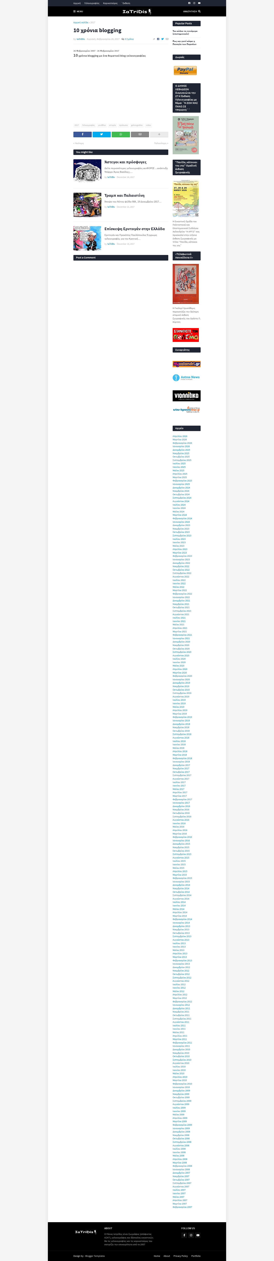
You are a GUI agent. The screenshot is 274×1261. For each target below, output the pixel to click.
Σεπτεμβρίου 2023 (182, 535)
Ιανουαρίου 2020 (181, 679)
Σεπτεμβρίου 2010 (182, 1059)
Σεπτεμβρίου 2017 (182, 775)
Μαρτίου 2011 (180, 1039)
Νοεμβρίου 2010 (181, 1052)
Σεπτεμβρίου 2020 (182, 651)
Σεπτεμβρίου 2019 (182, 693)
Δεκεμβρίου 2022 (181, 562)
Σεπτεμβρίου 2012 (182, 977)
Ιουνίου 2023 (179, 542)
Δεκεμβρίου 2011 (181, 1008)
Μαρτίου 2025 (180, 477)
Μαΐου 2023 (178, 545)
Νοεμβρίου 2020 (181, 645)
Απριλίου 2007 (180, 1200)
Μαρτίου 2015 (180, 874)
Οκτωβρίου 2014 (181, 891)
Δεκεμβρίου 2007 (181, 1172)
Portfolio (196, 1256)
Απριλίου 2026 (180, 436)
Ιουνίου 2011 (179, 1028)
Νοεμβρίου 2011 (181, 1011)
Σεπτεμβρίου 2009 (182, 1100)
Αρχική (77, 3)
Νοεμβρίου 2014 (181, 888)
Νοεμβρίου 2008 (181, 1135)
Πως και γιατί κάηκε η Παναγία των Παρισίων (184, 43)
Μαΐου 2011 (178, 1032)
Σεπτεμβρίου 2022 (182, 573)
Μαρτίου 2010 (180, 1080)
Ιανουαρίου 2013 (181, 963)
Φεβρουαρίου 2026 (182, 443)
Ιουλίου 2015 (179, 860)
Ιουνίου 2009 (179, 1111)
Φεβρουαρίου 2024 (182, 518)
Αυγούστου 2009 (181, 1104)
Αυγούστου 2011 (181, 1022)
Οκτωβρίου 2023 (181, 532)
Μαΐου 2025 (178, 470)
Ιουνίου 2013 (179, 946)
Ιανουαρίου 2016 (181, 840)
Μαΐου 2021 (178, 624)
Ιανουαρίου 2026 (181, 446)
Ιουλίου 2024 (179, 504)
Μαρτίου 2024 (180, 514)
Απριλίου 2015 (180, 871)
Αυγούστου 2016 (181, 819)
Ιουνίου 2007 (179, 1193)
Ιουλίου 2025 (179, 463)
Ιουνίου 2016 (179, 823)
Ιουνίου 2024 (179, 508)
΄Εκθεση (125, 3)
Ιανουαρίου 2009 (181, 1128)
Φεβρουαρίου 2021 (182, 634)
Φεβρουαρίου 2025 (182, 480)
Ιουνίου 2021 (179, 621)
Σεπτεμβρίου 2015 (182, 854)
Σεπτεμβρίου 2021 (182, 610)
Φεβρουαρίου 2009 (182, 1124)
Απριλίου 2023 (180, 549)
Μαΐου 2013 (178, 950)
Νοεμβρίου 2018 (181, 727)
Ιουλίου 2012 (179, 984)
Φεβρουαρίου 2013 (182, 960)
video (148, 125)
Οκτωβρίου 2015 (181, 850)
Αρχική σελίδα (80, 22)
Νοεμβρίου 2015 (181, 847)
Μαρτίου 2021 (180, 631)
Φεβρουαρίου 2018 (182, 758)
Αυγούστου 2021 (181, 614)
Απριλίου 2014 (180, 912)
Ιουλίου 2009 (179, 1107)
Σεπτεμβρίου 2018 (182, 734)
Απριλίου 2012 (180, 994)
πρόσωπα (123, 125)
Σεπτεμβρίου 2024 (182, 497)
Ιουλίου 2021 (179, 617)
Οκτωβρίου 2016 (181, 813)
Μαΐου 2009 (178, 1114)
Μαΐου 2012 (178, 991)
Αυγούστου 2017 (181, 778)
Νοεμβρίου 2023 (181, 528)
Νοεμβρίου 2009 (181, 1094)
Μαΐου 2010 (178, 1073)
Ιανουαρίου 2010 (181, 1087)
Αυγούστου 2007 (181, 1186)
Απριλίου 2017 (180, 792)
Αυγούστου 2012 (181, 980)
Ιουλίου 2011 (179, 1025)
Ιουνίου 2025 (179, 466)
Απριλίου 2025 (180, 473)
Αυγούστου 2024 (181, 501)
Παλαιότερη (160, 143)
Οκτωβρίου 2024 (181, 494)
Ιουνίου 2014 (179, 905)
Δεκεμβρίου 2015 (181, 843)
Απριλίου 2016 (180, 830)
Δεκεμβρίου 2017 (181, 765)
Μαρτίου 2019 (180, 713)
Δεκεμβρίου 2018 (181, 724)
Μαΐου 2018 (178, 748)
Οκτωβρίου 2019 (181, 689)
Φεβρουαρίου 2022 (182, 593)
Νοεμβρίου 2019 (181, 686)
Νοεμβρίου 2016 (181, 809)
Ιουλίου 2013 (179, 943)
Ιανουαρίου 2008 (181, 1169)
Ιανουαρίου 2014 (181, 922)
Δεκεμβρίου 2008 (181, 1131)
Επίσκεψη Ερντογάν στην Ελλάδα (134, 228)
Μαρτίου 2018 (180, 754)
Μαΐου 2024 (178, 511)
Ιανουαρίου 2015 (181, 881)
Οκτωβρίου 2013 (181, 933)
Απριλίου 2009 (180, 1118)
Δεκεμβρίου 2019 (181, 682)
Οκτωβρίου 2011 (181, 1015)
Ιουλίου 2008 (179, 1148)
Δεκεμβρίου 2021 (181, 600)
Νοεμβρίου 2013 (181, 929)
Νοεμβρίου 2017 (181, 768)
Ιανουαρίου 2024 (181, 521)
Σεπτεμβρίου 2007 (182, 1183)
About (167, 1256)
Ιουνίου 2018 (179, 744)
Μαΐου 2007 (178, 1196)
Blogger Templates (95, 1256)
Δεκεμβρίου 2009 (181, 1090)
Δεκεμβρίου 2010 (181, 1049)
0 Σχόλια (129, 39)
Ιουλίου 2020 (179, 658)
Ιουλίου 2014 (179, 902)
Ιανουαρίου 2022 (181, 597)
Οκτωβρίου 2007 (181, 1179)
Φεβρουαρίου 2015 (182, 878)
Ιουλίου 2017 (179, 782)
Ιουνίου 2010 (179, 1070)
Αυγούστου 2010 (181, 1063)
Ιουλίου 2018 (179, 741)
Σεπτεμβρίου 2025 (182, 460)
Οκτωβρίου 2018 (181, 730)
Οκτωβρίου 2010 (181, 1056)
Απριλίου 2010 (180, 1076)
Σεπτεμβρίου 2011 (182, 1018)
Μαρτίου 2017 (180, 795)
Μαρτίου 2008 (180, 1162)
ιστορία (112, 125)
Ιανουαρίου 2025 (181, 484)
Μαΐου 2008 (178, 1155)
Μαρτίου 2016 (180, 833)
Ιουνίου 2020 (179, 662)
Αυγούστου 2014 (181, 898)
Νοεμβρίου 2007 (181, 1176)
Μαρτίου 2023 (180, 552)
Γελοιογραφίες (91, 3)
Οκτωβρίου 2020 (181, 648)
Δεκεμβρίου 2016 (181, 806)
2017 (92, 22)
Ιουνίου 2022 (179, 583)
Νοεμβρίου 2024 (181, 490)
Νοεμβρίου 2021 (181, 604)
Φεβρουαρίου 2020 (182, 675)
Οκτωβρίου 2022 (181, 569)
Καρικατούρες (110, 3)
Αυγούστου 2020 (181, 655)
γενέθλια (102, 125)
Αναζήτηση (190, 11)
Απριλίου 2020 (180, 669)
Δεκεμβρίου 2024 (181, 487)
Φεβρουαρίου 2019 (182, 717)
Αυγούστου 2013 (181, 939)
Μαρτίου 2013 (180, 956)
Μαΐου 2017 (178, 789)
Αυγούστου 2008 (181, 1145)
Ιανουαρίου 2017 (181, 802)
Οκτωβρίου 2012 (181, 974)
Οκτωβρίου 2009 (181, 1097)
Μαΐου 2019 (178, 706)
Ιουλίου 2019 (179, 699)
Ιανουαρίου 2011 (181, 1045)
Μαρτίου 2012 (180, 998)
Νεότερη (79, 143)
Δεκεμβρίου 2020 (181, 641)
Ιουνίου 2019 (179, 703)
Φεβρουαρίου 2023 (182, 555)
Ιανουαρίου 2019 (181, 720)
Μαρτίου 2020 (180, 672)
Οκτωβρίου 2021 (181, 607)
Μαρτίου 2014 (180, 915)
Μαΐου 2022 (178, 586)
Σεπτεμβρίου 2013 (182, 936)
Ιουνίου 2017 (179, 785)
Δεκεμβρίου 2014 (181, 884)
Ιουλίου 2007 (179, 1189)
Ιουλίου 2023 (179, 539)
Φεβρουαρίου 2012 (182, 1001)
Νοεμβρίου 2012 (181, 970)
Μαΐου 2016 (178, 826)
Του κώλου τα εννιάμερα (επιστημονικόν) (185, 32)
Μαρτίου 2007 (180, 1203)
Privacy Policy (181, 1256)
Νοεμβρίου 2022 (181, 566)
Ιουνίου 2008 (179, 1152)
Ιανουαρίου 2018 (181, 761)
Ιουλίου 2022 (179, 580)
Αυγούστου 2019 (181, 696)
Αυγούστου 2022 (181, 576)
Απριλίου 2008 (180, 1159)
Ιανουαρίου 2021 (181, 638)
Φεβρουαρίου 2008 (182, 1165)
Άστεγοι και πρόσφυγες (125, 161)
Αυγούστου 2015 (181, 857)
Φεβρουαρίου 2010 (182, 1083)
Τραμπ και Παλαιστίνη (124, 195)
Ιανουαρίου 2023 (181, 559)
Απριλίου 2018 (180, 751)
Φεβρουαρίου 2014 (182, 919)
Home (157, 1256)
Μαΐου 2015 (178, 867)
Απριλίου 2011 (180, 1035)
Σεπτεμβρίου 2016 (182, 816)
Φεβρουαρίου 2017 (182, 799)
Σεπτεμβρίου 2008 (182, 1141)
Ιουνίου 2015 (179, 864)
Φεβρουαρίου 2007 (182, 1207)
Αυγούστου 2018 (181, 737)
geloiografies (137, 125)
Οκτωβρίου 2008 (181, 1138)
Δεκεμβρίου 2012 (181, 967)
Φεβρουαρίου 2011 (182, 1042)
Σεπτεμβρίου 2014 (182, 895)
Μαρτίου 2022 (180, 590)
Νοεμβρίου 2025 (181, 453)
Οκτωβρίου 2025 (181, 456)
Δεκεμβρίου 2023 (181, 525)
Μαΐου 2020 (178, 665)
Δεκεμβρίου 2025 (181, 449)
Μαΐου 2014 (178, 909)
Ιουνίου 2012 (179, 987)
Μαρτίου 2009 (180, 1121)
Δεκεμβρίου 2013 (181, 926)
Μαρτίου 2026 (180, 439)
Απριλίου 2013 (180, 953)
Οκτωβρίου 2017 (181, 771)
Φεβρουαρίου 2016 (182, 837)
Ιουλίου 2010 (179, 1066)
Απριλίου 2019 (180, 710)
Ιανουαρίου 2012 (181, 1004)
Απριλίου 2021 (180, 628)
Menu (80, 11)
